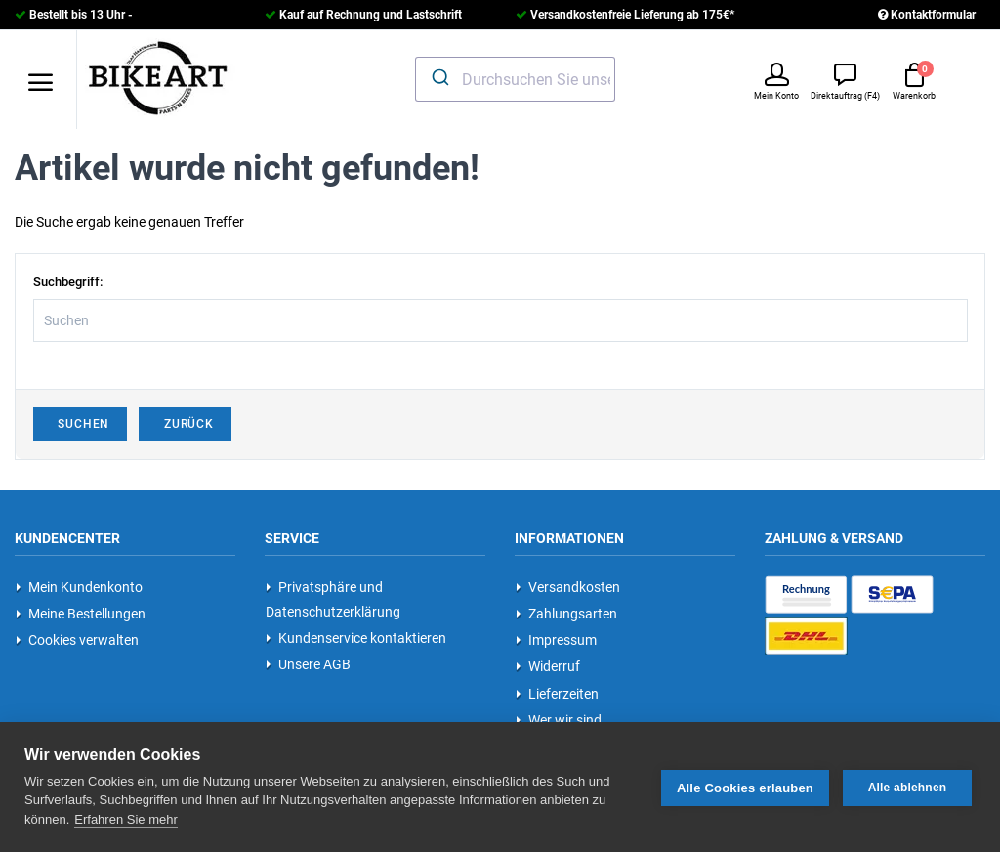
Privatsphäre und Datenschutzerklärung (333, 599)
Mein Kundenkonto (79, 587)
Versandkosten (568, 587)
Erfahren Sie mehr (126, 818)
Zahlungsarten (566, 613)
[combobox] (515, 79)
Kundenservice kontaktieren (356, 638)
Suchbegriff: (68, 282)
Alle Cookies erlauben (745, 787)
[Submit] (439, 77)
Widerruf (548, 666)
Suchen (80, 424)
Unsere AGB (308, 664)
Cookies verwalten (77, 640)
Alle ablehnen (907, 786)
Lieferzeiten (557, 694)
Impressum (556, 640)
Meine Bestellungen (81, 613)
